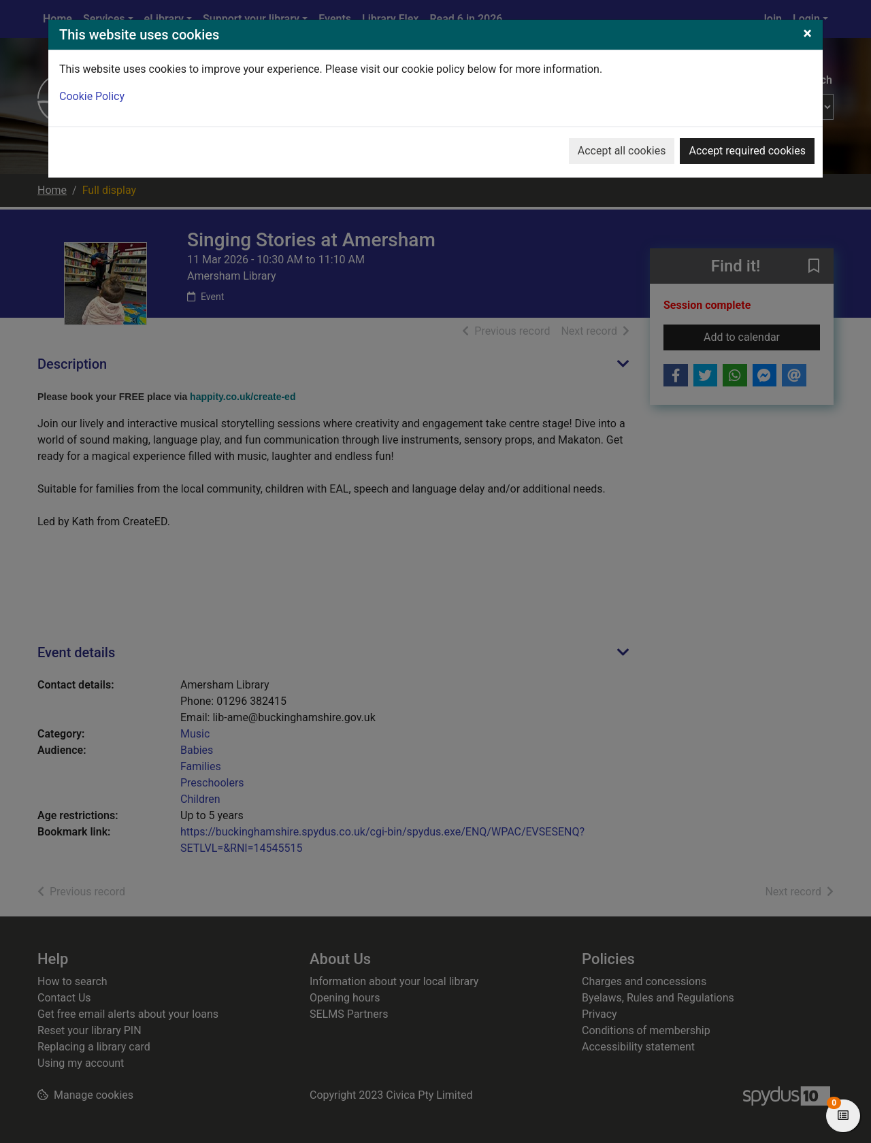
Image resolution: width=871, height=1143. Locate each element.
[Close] (807, 33)
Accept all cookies (622, 150)
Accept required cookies (747, 150)
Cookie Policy (92, 96)
